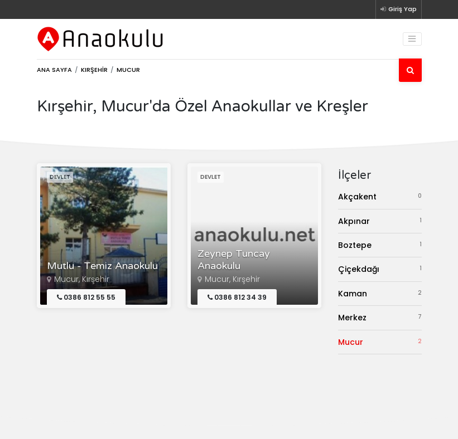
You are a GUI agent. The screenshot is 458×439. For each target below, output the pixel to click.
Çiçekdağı (380, 269)
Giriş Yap (398, 8)
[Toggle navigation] (412, 39)
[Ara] (410, 70)
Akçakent (380, 196)
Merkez (380, 317)
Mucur (380, 342)
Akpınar (380, 221)
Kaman (380, 293)
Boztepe (380, 245)
